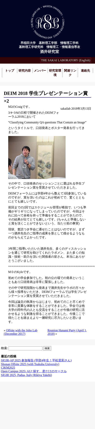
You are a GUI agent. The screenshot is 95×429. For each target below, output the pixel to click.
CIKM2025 (8, 367)
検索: (4, 348)
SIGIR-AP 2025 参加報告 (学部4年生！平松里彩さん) (36, 360)
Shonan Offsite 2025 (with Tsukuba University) (30, 364)
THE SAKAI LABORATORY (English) (65, 60)
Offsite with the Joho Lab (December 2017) (20, 332)
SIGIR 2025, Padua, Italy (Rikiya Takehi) (26, 375)
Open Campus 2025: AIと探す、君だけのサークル (34, 371)
